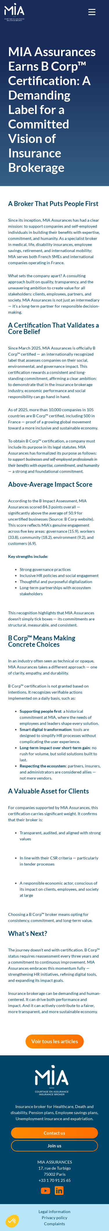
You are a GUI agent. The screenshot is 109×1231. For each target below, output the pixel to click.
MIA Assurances (14, 12)
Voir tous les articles (54, 1041)
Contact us (54, 1133)
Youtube (45, 1190)
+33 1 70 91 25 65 (55, 1180)
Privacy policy (54, 1217)
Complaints (54, 1223)
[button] (12, 1221)
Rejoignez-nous (59, 1190)
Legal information (54, 1211)
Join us (54, 1145)
